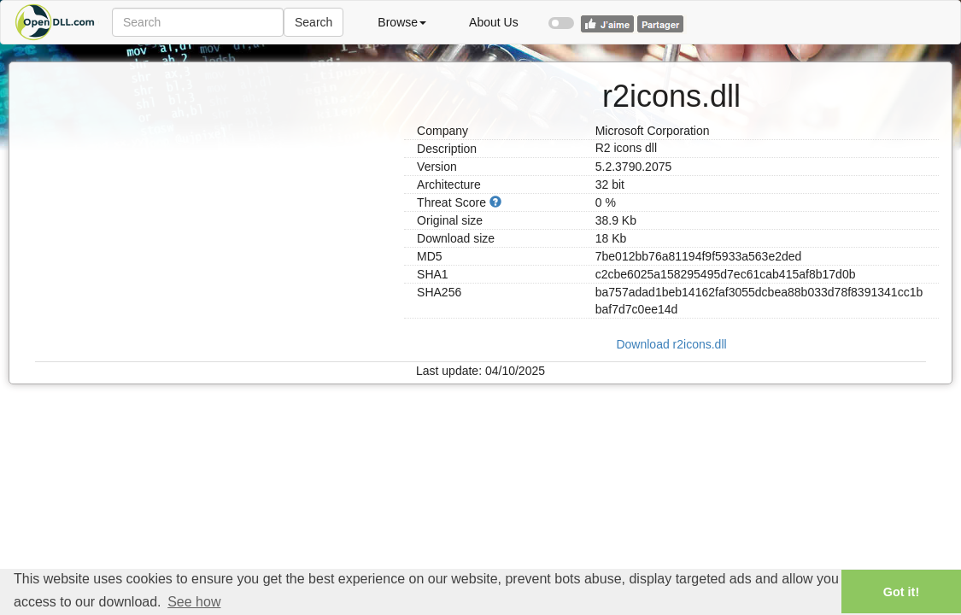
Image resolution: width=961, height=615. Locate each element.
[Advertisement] (213, 182)
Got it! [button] (901, 592)
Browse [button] (402, 22)
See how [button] (193, 601)
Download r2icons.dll (671, 344)
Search (313, 22)
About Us (494, 22)
